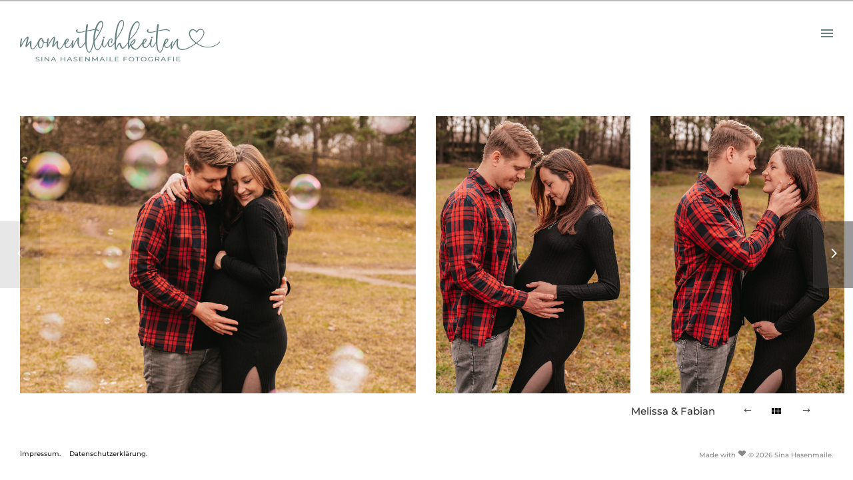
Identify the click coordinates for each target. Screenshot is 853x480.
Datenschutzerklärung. (108, 453)
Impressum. (40, 453)
